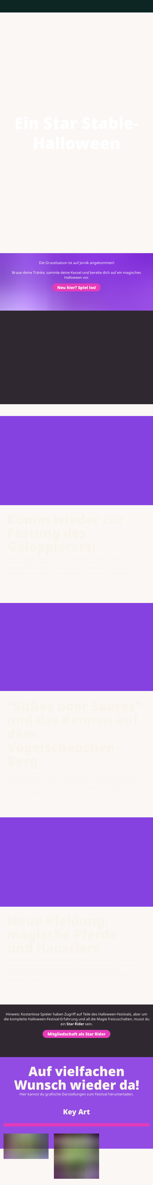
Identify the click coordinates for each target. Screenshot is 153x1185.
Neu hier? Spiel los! (76, 288)
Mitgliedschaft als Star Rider (77, 1035)
